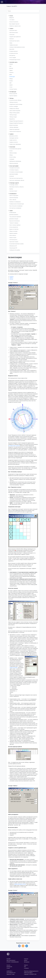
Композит (11, 38)
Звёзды (11, 78)
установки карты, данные (14, 445)
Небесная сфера (13, 152)
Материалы (26, 962)
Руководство (9, 966)
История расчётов (13, 53)
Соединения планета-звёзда (15, 104)
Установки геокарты (14, 170)
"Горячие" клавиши (13, 223)
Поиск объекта (12, 235)
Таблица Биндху (13, 114)
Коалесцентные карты (14, 40)
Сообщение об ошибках (14, 250)
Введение (11, 17)
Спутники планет (13, 191)
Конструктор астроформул (15, 208)
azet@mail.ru (9, 971)
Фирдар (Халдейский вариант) (16, 123)
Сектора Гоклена (13, 89)
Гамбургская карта (13, 45)
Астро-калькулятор (13, 227)
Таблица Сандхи (13, 116)
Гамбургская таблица (14, 108)
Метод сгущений (13, 93)
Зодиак (11, 70)
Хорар (10, 43)
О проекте (26, 968)
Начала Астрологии (13, 21)
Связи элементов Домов (14, 110)
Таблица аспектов (13, 102)
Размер (11, 80)
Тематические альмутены (15, 131)
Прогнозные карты (13, 32)
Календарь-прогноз (13, 138)
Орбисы (11, 277)
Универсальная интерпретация (16, 203)
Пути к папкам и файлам (14, 225)
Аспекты (11, 276)
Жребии (11, 189)
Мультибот (11, 49)
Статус (10, 87)
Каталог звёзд (12, 157)
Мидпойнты (12, 119)
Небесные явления (13, 163)
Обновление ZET (13, 245)
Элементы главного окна (15, 26)
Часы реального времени (15, 216)
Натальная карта (13, 30)
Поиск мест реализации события (16, 180)
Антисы (11, 279)
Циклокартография (13, 174)
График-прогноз (13, 140)
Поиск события (12, 199)
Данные (11, 68)
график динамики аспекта (20, 884)
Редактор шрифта (13, 233)
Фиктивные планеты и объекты (16, 186)
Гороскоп (26, 958)
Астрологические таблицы (15, 100)
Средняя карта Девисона (15, 36)
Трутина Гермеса (13, 95)
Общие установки (13, 231)
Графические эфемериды (15, 144)
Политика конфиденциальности (31, 971)
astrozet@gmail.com (11, 972)
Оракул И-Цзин (12, 237)
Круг (10, 66)
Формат (11, 64)
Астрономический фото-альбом (16, 243)
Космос (11, 150)
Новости (26, 965)
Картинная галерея (13, 241)
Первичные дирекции (14, 129)
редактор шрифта (14, 667)
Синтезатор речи (13, 239)
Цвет (10, 82)
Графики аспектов (13, 142)
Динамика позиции (13, 218)
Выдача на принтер (13, 229)
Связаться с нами (10, 974)
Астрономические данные (15, 148)
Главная (9, 6)
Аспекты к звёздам (13, 106)
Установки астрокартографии (16, 172)
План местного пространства (16, 178)
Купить (25, 960)
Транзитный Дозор (13, 197)
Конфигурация (12, 212)
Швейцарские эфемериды (15, 161)
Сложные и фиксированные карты (17, 47)
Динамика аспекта (13, 135)
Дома (10, 74)
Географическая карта (14, 167)
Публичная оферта (28, 972)
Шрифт (11, 85)
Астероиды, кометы (13, 184)
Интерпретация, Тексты (14, 59)
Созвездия (11, 159)
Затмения (11, 176)
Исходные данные (13, 51)
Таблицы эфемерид (13, 127)
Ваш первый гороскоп (14, 23)
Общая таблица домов (14, 112)
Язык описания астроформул (15, 206)
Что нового (11, 19)
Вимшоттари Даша (13, 125)
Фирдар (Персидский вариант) (16, 121)
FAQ (25, 966)
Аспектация (12, 76)
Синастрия (11, 34)
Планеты (11, 72)
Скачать (8, 965)
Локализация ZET (13, 248)
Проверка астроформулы (15, 201)
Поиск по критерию (13, 195)
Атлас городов (12, 57)
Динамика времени (13, 214)
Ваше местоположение (14, 220)
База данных (12, 55)
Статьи (8, 968)
